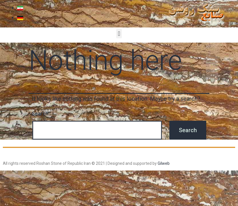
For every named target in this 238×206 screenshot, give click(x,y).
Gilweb (164, 163)
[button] (119, 33)
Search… (42, 113)
